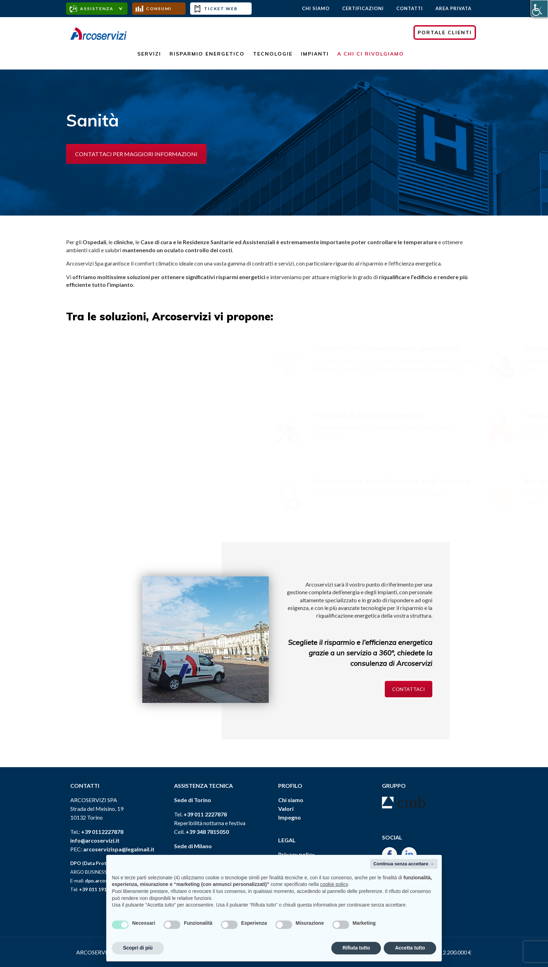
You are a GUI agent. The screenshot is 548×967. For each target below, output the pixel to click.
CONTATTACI (408, 689)
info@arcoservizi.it (95, 840)
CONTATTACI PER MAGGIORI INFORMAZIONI (136, 154)
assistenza (97, 8)
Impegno (289, 817)
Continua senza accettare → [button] (404, 863)
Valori (286, 808)
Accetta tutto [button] (410, 948)
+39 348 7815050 (207, 831)
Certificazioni (363, 8)
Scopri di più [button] (138, 948)
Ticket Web (221, 8)
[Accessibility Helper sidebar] (539, 8)
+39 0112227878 (102, 831)
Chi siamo (290, 800)
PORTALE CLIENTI (445, 32)
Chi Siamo (316, 8)
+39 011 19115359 (100, 889)
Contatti (409, 8)
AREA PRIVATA (453, 8)
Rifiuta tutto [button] (356, 948)
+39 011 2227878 (205, 814)
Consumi (159, 8)
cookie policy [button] (334, 884)
